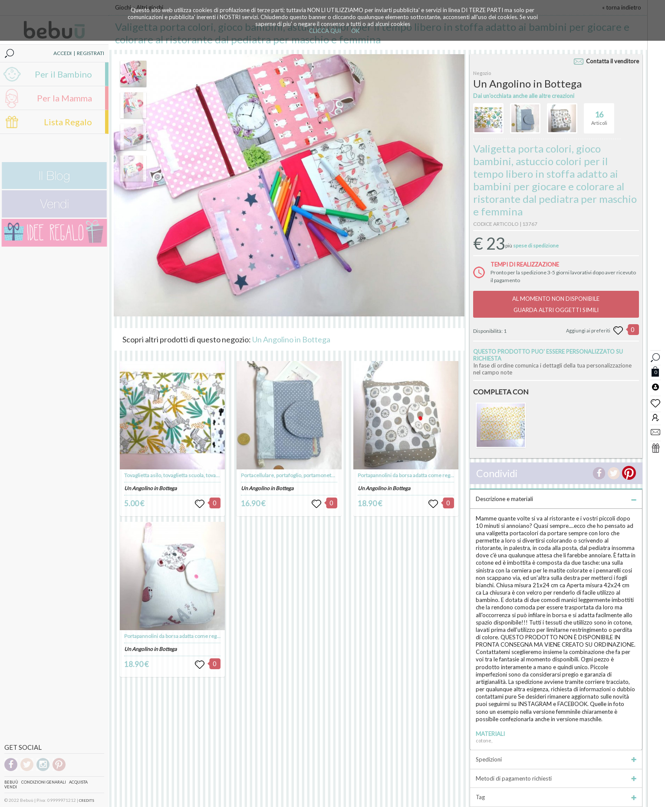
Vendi (10, 786)
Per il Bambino (63, 74)
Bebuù (11, 782)
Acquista (78, 782)
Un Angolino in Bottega (291, 339)
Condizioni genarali (43, 782)
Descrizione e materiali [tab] (556, 498)
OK (355, 30)
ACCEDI (62, 53)
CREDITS (86, 800)
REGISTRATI (90, 53)
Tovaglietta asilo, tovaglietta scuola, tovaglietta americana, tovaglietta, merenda (215, 475)
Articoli (599, 114)
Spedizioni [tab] (556, 759)
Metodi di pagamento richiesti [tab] (556, 778)
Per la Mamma (64, 98)
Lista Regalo (68, 122)
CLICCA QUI (325, 30)
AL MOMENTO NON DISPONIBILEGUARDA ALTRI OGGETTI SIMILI (555, 304)
